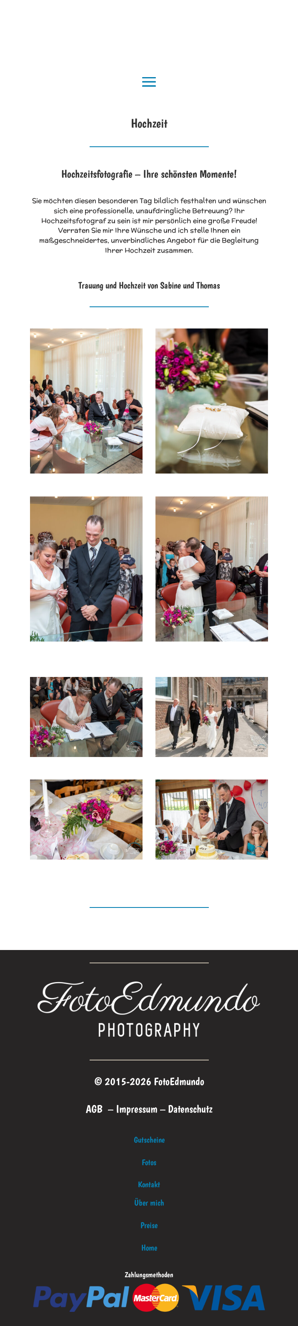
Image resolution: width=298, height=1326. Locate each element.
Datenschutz (190, 1108)
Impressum (137, 1108)
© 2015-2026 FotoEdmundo (149, 1081)
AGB (94, 1108)
